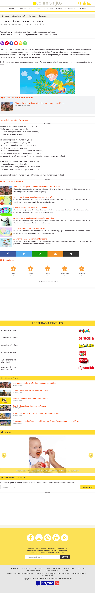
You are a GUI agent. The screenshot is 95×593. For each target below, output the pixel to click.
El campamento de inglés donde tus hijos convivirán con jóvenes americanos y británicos (46, 421)
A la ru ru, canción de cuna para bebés (29, 229)
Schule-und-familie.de (78, 574)
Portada (5, 16)
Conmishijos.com (47, 576)
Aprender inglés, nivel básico (8, 361)
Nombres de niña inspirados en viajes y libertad (30, 399)
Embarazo (13, 8)
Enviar (65, 557)
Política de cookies (34, 571)
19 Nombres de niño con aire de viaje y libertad (30, 391)
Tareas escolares (65, 8)
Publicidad (37, 568)
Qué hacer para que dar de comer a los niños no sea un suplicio (47, 471)
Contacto (80, 568)
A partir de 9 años (9, 353)
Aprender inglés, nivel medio (8, 368)
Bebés (30, 8)
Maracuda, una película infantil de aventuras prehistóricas (40, 103)
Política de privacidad (52, 568)
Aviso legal (26, 568)
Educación (52, 8)
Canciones (32, 16)
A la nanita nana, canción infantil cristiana (30, 239)
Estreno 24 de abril (22, 106)
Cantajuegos (43, 16)
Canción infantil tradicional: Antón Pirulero (30, 208)
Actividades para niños (19, 16)
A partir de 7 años (9, 345)
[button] (4, 455)
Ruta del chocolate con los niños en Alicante (29, 406)
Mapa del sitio (69, 568)
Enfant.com (39, 574)
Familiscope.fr (50, 574)
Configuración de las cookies (56, 571)
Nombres (23, 8)
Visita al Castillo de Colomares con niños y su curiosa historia (36, 414)
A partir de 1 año (8, 330)
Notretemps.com (63, 574)
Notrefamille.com (27, 574)
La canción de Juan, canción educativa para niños (33, 197)
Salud (76, 8)
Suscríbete (87, 487)
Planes (83, 8)
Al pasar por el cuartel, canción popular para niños (33, 218)
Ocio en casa (40, 8)
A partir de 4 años (9, 338)
